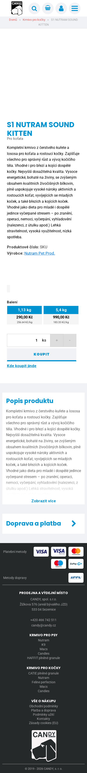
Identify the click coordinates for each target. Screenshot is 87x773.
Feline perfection (43, 682)
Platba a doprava (43, 710)
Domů (13, 19)
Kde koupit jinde (21, 365)
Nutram (43, 640)
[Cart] (48, 8)
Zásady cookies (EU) (43, 723)
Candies (43, 653)
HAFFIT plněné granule (43, 658)
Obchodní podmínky (43, 706)
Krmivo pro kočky (34, 19)
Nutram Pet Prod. (39, 253)
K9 (43, 644)
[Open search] (34, 8)
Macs (44, 649)
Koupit (42, 354)
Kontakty (43, 718)
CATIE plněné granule (43, 673)
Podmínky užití (43, 714)
